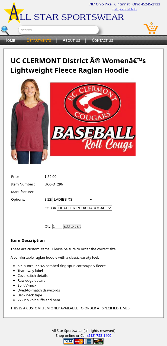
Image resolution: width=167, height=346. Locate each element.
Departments (39, 40)
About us (71, 40)
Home (9, 40)
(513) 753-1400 (125, 9)
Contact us (102, 40)
